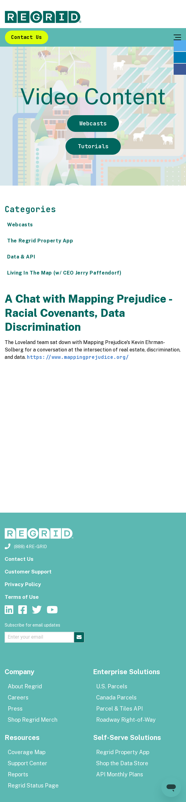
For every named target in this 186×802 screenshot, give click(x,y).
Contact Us (26, 37)
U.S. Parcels (111, 686)
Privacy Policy (23, 584)
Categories (30, 209)
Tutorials (93, 146)
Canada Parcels (116, 697)
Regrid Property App (122, 752)
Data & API (21, 257)
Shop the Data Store (122, 763)
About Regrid (25, 686)
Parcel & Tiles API (119, 708)
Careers (18, 697)
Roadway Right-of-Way (126, 719)
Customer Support (28, 572)
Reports (18, 774)
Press (15, 708)
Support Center (27, 763)
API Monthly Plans (119, 774)
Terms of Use (22, 597)
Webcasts (93, 123)
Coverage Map (26, 752)
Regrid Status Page (33, 785)
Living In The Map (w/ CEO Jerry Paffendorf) (64, 273)
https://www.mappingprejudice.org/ (78, 357)
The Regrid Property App (40, 241)
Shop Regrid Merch (32, 719)
